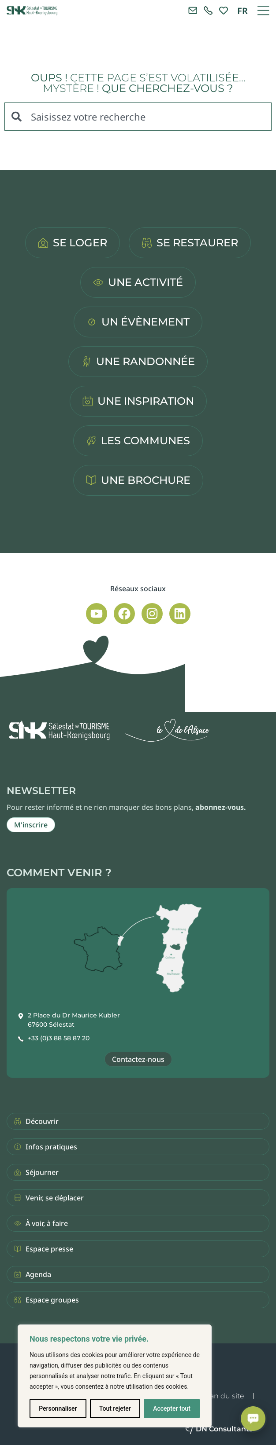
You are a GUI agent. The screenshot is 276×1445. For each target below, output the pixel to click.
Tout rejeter (115, 1408)
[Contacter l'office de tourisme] (192, 10)
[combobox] (138, 116)
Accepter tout (171, 1408)
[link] (208, 10)
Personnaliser (58, 1408)
